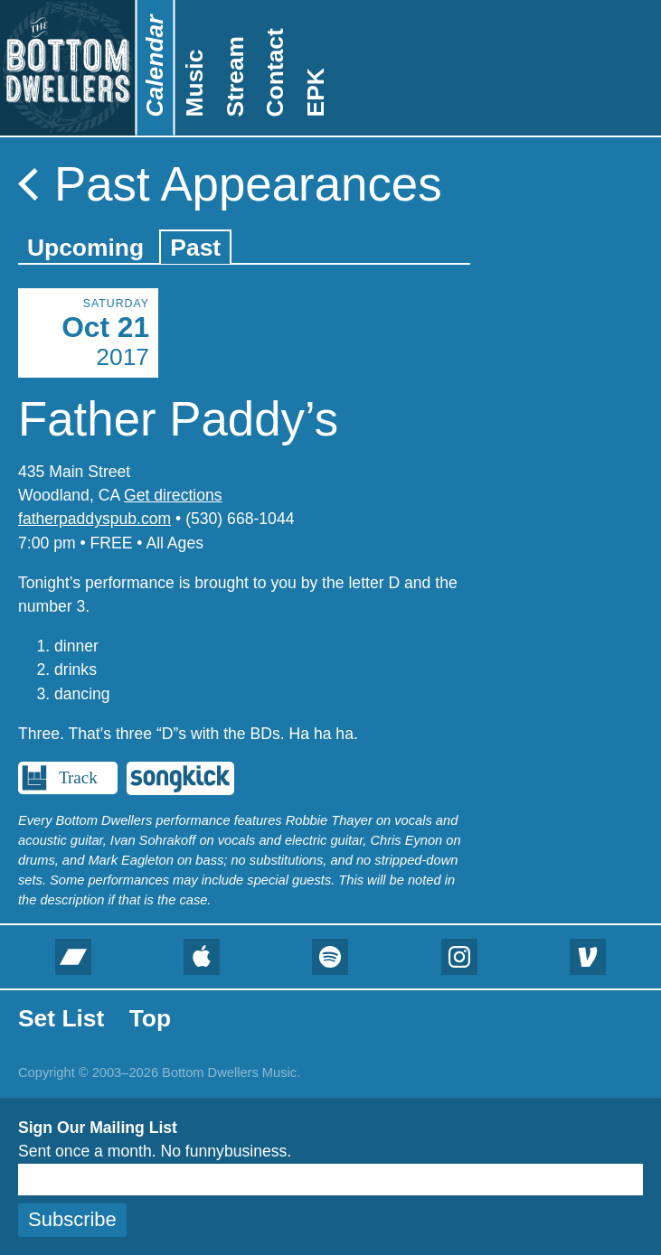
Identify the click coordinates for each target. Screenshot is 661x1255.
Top (150, 1018)
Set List (61, 1018)
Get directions (173, 495)
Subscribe (72, 1219)
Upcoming (85, 247)
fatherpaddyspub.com (94, 519)
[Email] (330, 1179)
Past (195, 247)
